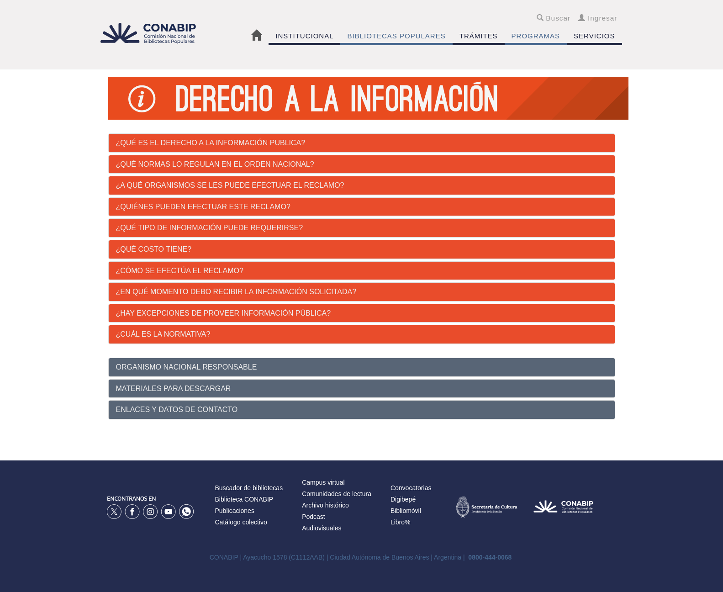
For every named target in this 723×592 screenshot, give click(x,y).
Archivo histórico (325, 505)
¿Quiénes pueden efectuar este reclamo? (203, 207)
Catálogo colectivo (241, 522)
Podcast (313, 516)
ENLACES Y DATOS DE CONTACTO (177, 409)
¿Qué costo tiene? (154, 249)
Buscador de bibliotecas (249, 488)
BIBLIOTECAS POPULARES (396, 36)
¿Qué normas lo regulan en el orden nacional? (215, 164)
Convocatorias (411, 488)
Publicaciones (234, 510)
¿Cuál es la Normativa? (163, 334)
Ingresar (597, 18)
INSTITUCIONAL (304, 36)
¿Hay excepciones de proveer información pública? (223, 313)
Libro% (401, 522)
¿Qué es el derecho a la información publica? (211, 143)
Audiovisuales (321, 528)
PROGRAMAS (536, 36)
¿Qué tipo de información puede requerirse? (209, 228)
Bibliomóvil (406, 510)
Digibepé (403, 499)
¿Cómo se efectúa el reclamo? (179, 271)
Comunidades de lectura (336, 493)
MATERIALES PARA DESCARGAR (173, 388)
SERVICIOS (594, 36)
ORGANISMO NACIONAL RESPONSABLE (186, 367)
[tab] (362, 143)
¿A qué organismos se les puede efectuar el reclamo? (230, 185)
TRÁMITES (478, 36)
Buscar (554, 18)
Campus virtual (323, 482)
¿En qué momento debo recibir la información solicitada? (236, 292)
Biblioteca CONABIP (244, 499)
